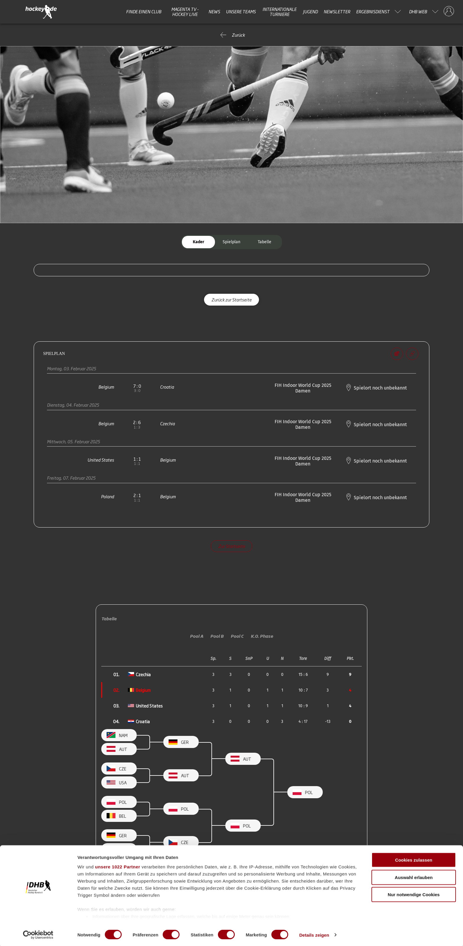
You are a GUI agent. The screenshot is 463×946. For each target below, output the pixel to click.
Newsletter (337, 11)
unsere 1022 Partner (117, 866)
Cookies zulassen (413, 859)
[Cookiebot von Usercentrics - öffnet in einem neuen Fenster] (38, 934)
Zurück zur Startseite (231, 299)
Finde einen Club (143, 11)
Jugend (310, 11)
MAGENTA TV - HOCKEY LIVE (185, 12)
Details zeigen (314, 934)
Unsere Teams (241, 11)
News (214, 11)
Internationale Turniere (279, 12)
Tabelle (264, 241)
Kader (198, 241)
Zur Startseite (231, 546)
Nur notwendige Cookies (414, 894)
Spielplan (231, 241)
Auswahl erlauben (414, 876)
